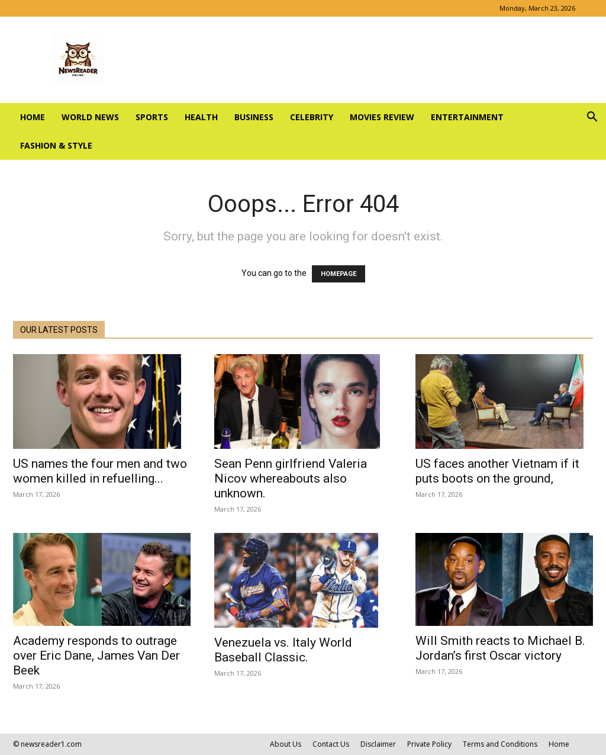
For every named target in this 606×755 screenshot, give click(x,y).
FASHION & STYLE (56, 145)
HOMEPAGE (338, 274)
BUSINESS (253, 117)
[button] (592, 118)
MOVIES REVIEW (382, 117)
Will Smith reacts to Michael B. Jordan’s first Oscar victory (500, 648)
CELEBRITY (311, 117)
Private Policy (429, 744)
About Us (285, 744)
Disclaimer (378, 744)
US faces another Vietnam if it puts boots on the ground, (497, 471)
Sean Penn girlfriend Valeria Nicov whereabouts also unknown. (290, 478)
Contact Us (330, 744)
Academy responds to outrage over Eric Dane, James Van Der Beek (96, 655)
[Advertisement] (378, 60)
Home (32, 117)
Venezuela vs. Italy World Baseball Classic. (283, 649)
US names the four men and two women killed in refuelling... (100, 471)
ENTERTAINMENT (467, 117)
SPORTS (152, 117)
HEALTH (201, 117)
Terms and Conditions (500, 744)
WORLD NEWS (90, 117)
